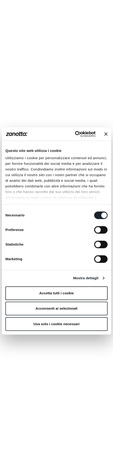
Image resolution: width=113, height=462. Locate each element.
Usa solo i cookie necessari (56, 324)
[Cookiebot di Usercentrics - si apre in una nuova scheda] (75, 134)
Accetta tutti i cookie (56, 293)
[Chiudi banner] (106, 134)
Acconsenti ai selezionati (56, 308)
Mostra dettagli (85, 278)
